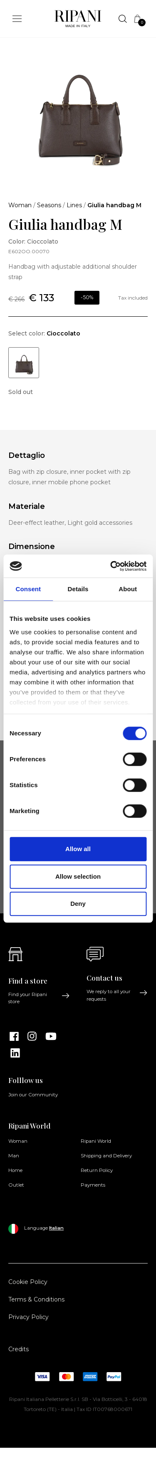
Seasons (49, 205)
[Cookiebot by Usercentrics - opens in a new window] (111, 566)
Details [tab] (78, 588)
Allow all (78, 848)
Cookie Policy (27, 1282)
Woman (20, 205)
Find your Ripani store (39, 997)
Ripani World (96, 1141)
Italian (56, 1228)
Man (13, 1156)
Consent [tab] (28, 588)
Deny (78, 903)
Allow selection (78, 876)
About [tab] (128, 588)
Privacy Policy (28, 1317)
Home (15, 1170)
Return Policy (97, 1170)
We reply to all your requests (117, 995)
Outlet (16, 1185)
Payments (93, 1185)
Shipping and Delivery (106, 1156)
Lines (74, 205)
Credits (18, 1349)
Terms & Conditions (36, 1299)
